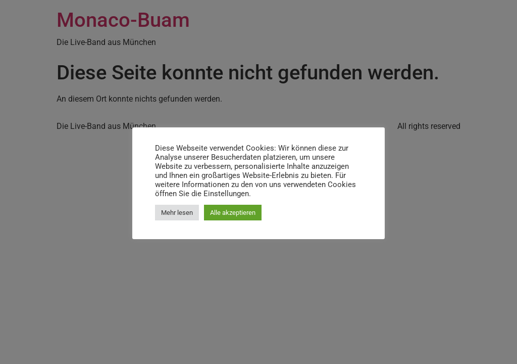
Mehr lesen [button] (177, 212)
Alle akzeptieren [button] (232, 212)
